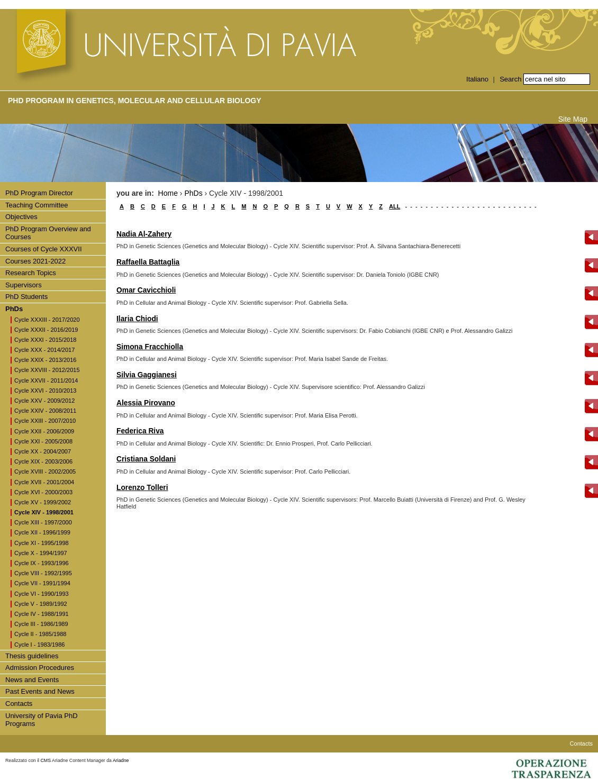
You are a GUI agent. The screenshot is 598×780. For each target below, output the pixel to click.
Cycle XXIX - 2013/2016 (45, 360)
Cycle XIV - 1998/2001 (44, 512)
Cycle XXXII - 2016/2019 (46, 329)
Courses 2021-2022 (35, 261)
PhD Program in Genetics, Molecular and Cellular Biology (134, 100)
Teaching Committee (36, 205)
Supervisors (23, 285)
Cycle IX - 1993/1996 (41, 563)
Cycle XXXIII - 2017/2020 (47, 319)
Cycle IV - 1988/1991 (41, 614)
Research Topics (30, 273)
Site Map (572, 119)
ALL (394, 206)
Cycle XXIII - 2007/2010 (45, 421)
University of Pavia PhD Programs (41, 720)
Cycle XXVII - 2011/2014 (46, 380)
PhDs (14, 309)
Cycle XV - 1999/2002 (42, 502)
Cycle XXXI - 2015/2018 (45, 340)
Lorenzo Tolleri (142, 488)
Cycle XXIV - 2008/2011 (45, 410)
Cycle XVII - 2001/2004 (44, 482)
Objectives (21, 217)
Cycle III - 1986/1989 (41, 624)
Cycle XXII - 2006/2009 (44, 431)
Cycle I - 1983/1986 (39, 644)
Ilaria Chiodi (137, 319)
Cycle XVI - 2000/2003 (43, 492)
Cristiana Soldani (146, 459)
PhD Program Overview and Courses (48, 233)
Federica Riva (140, 431)
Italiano (477, 79)
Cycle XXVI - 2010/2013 (45, 390)
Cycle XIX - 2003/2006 (43, 461)
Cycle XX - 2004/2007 (42, 451)
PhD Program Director (39, 193)
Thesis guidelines (31, 656)
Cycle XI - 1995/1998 (41, 543)
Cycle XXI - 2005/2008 (43, 441)
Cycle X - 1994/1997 (40, 553)
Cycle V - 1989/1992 (40, 604)
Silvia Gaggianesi (146, 375)
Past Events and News (40, 691)
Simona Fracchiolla (149, 347)
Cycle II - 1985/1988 (40, 634)
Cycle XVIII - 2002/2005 (45, 471)
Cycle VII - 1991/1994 (42, 583)
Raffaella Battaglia (147, 262)
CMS (46, 760)
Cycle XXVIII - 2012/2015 (47, 370)
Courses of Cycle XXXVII (43, 249)
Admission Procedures (39, 668)
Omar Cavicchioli (146, 290)
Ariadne (121, 760)
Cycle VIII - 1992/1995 (43, 573)
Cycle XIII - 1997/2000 (43, 522)
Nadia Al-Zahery (143, 234)
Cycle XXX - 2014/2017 (44, 350)
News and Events (32, 680)
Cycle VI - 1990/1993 (41, 594)
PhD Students (26, 297)
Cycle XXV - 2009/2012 (44, 400)
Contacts (18, 704)
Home (168, 193)
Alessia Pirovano (145, 403)
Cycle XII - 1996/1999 (42, 532)
